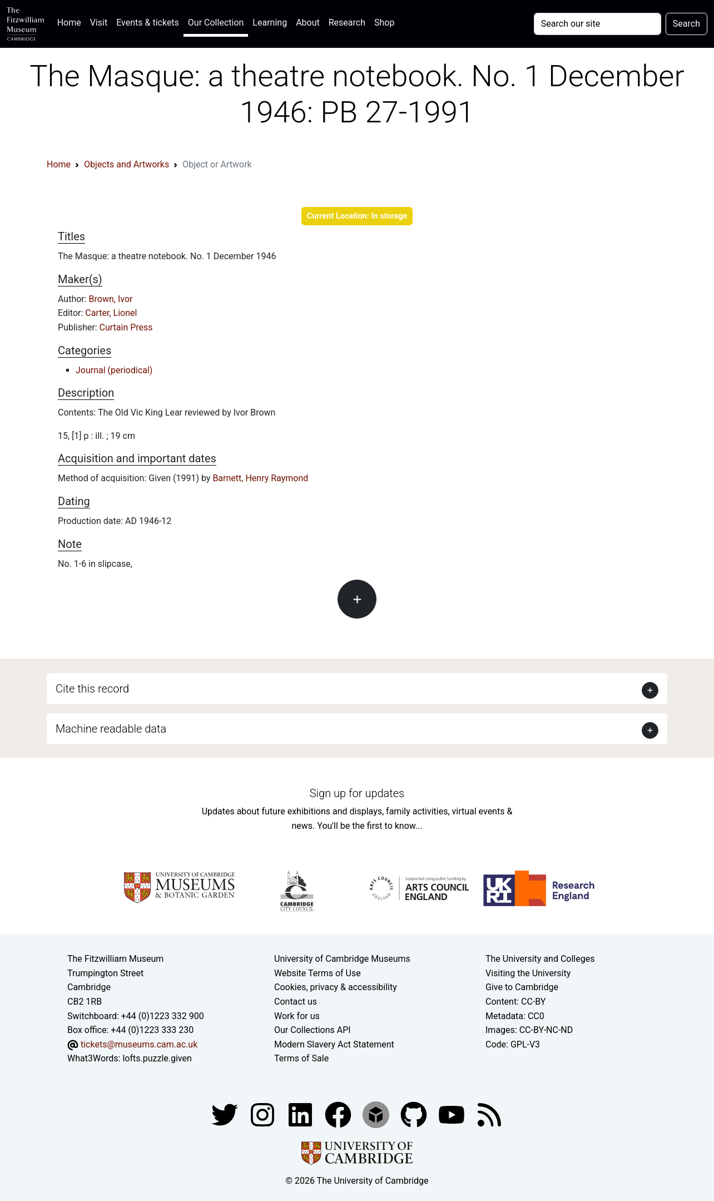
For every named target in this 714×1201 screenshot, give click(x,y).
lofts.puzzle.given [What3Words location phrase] (156, 1058)
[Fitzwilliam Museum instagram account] (263, 1114)
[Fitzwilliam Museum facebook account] (301, 1114)
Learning (269, 22)
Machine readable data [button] (111, 728)
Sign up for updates (357, 793)
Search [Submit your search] (686, 23)
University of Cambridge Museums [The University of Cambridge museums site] (342, 958)
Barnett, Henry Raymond (260, 478)
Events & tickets (147, 22)
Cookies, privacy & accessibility (335, 987)
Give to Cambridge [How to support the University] (521, 987)
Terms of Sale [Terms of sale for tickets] (301, 1058)
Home (71, 21)
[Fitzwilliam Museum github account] (415, 1114)
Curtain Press (126, 327)
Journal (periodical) (114, 370)
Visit (98, 22)
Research (347, 22)
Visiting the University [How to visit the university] (528, 973)
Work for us (297, 1016)
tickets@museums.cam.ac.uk (139, 1044)
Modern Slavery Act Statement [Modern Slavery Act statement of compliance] (334, 1044)
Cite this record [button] (92, 688)
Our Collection (216, 22)
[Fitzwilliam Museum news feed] (489, 1114)
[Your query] (597, 24)
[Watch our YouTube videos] (453, 1114)
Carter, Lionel (111, 313)
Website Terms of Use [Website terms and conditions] (317, 973)
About (308, 22)
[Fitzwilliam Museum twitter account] (226, 1114)
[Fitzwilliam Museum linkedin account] (339, 1114)
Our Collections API (312, 1030)
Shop (384, 22)
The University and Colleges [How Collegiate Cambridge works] (539, 958)
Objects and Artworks (126, 164)
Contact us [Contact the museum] (295, 1001)
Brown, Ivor (111, 299)
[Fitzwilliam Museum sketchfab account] (377, 1114)
